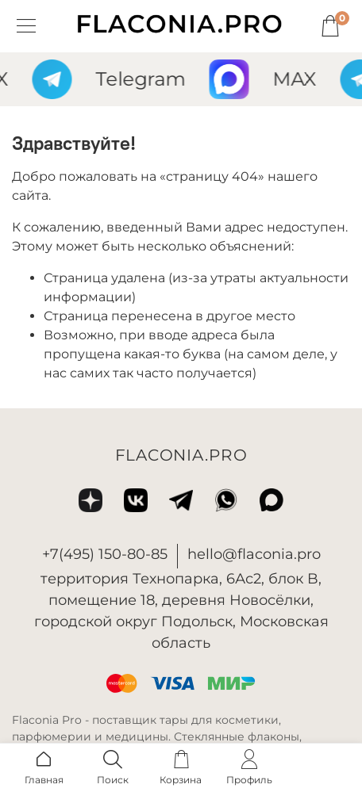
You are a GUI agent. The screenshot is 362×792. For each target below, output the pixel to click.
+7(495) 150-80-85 (105, 554)
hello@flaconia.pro (254, 554)
